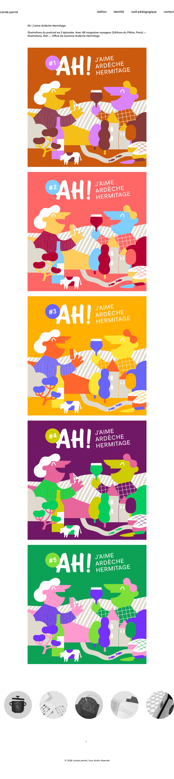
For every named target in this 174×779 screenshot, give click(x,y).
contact (169, 11)
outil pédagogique (143, 11)
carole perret (9, 12)
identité (119, 11)
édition (102, 11)
